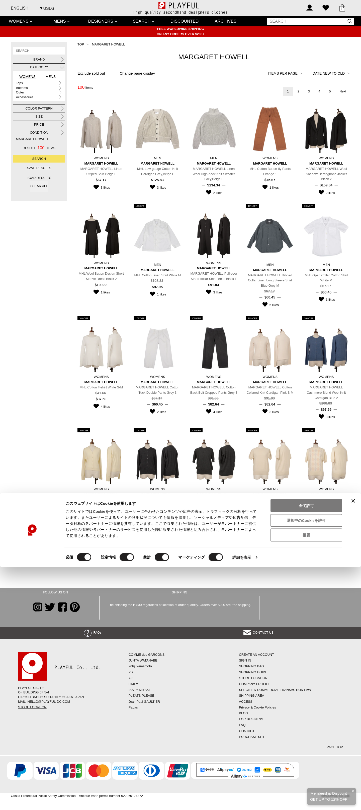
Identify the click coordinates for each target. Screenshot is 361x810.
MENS (59, 21)
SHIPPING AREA (251, 695)
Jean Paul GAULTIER (144, 701)
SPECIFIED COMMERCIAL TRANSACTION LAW (275, 690)
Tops (19, 83)
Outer (20, 92)
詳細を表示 (241, 800)
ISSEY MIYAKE (140, 690)
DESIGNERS (100, 21)
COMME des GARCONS (147, 654)
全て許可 (306, 748)
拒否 (306, 778)
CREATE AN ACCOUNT (256, 654)
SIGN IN (245, 660)
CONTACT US (258, 632)
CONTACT (246, 731)
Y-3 (131, 678)
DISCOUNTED (184, 21)
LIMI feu (134, 684)
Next (342, 91)
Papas (133, 707)
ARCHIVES (225, 21)
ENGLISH (19, 8)
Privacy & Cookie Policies (257, 707)
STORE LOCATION (32, 707)
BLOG (243, 713)
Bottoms (22, 88)
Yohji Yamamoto (140, 666)
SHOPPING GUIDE (253, 672)
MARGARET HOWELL (32, 139)
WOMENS (18, 21)
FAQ (242, 725)
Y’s (131, 672)
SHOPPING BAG (251, 666)
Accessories (24, 97)
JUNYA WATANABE (143, 660)
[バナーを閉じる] (353, 743)
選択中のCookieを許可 (306, 763)
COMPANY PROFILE (254, 684)
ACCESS (245, 701)
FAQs (93, 632)
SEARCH (142, 21)
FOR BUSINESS (251, 719)
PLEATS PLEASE (141, 695)
